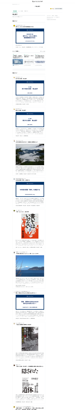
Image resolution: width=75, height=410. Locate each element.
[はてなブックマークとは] (18, 51)
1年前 (22, 140)
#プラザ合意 (41, 47)
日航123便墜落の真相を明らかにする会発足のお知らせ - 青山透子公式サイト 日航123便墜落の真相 (40, 56)
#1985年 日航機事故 (19, 173)
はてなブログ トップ (15, 4)
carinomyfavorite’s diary (19, 25)
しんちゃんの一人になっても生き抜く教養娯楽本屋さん (23, 406)
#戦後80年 (38, 205)
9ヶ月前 (21, 77)
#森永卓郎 (29, 173)
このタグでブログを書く (58, 8)
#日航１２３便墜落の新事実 (31, 247)
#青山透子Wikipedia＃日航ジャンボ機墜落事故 (27, 318)
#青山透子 (23, 47)
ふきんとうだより (18, 140)
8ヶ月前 (24, 25)
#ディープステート (35, 47)
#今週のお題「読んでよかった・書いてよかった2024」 (25, 286)
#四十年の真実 (33, 173)
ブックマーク (15, 54)
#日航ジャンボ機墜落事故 (24, 135)
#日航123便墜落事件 (19, 205)
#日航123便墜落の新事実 (20, 360)
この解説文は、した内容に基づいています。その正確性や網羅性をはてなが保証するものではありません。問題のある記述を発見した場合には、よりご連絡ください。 (17, 17)
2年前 (29, 291)
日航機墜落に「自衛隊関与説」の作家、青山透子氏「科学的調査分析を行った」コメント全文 (17, 56)
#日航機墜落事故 (28, 47)
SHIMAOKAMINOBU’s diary (19, 178)
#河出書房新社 (33, 205)
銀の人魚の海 (17, 77)
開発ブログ (58, 17)
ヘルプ (55, 17)
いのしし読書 (17, 210)
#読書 (41, 247)
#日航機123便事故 (19, 104)
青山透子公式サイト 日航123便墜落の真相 (29, 56)
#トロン (20, 47)
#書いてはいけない (19, 247)
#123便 (17, 47)
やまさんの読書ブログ (19, 323)
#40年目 (27, 104)
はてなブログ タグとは (50, 17)
